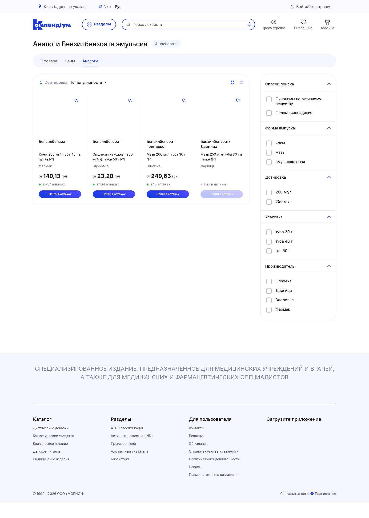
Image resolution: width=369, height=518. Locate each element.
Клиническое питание (50, 460)
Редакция (197, 452)
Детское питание (46, 468)
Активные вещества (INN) (132, 452)
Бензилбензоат (53, 159)
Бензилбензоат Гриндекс (161, 162)
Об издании (198, 460)
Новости (195, 483)
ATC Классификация (127, 444)
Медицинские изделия (51, 475)
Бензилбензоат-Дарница (215, 162)
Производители (123, 460)
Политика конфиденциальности (214, 475)
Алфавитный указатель (129, 468)
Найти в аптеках (60, 213)
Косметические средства (53, 452)
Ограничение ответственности (213, 468)
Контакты (196, 444)
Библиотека (120, 475)
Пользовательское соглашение (214, 491)
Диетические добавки (50, 444)
